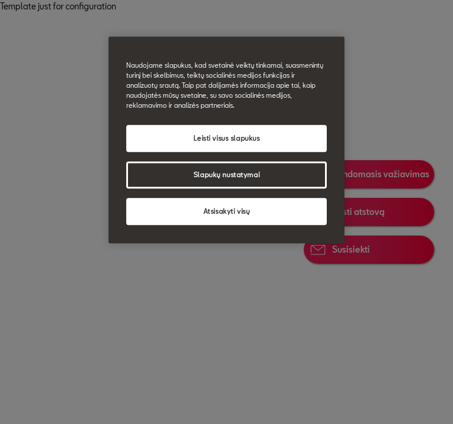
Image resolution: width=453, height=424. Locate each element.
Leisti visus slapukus (226, 139)
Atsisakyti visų (226, 212)
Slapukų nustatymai (226, 175)
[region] (226, 140)
